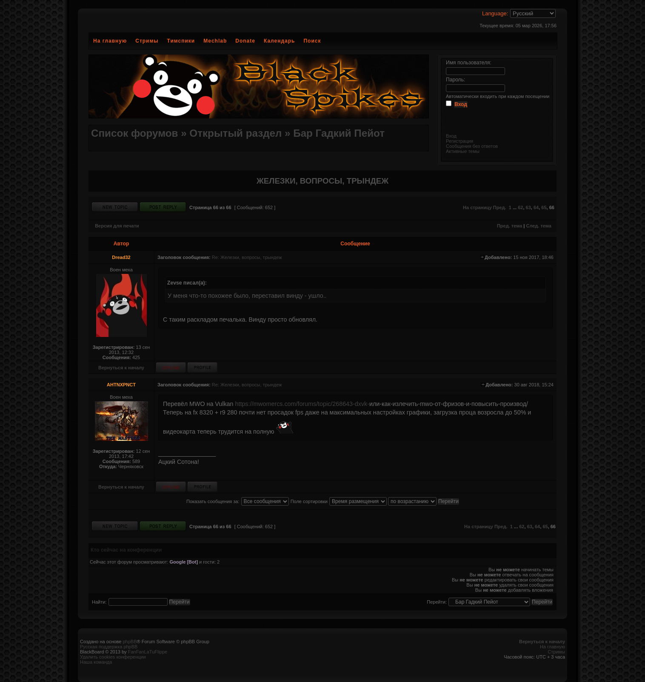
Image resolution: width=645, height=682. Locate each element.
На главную (110, 41)
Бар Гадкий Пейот (339, 133)
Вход (451, 135)
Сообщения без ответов (472, 146)
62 (520, 207)
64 (536, 207)
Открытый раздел (235, 133)
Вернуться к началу (121, 367)
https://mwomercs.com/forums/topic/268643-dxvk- (302, 403)
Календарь (279, 41)
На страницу (477, 207)
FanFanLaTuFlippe (148, 651)
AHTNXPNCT (121, 384)
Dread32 (121, 257)
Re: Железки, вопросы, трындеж (247, 257)
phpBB (130, 641)
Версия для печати (117, 225)
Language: (495, 13)
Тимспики (181, 41)
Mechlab (215, 41)
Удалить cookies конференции (113, 656)
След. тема (538, 225)
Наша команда (96, 662)
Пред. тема (509, 225)
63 (528, 207)
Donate (245, 41)
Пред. (499, 207)
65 (543, 207)
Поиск (312, 41)
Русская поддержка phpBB (108, 646)
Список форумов (134, 133)
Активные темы (462, 151)
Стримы (146, 41)
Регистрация (459, 141)
